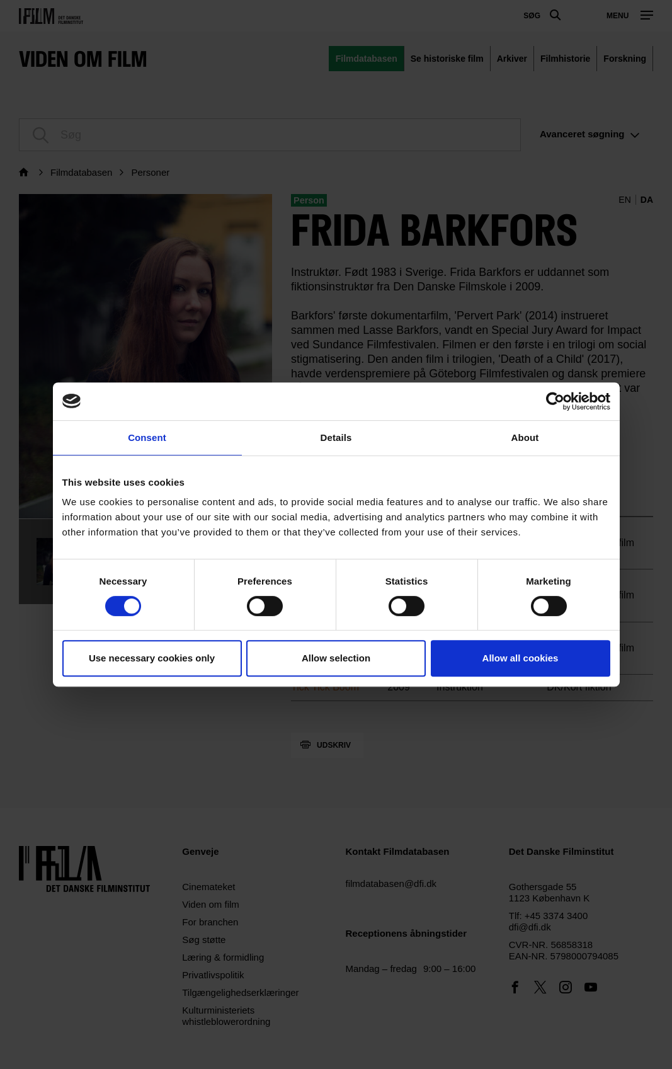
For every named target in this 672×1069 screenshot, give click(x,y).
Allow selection (336, 658)
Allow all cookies (520, 658)
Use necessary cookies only (152, 658)
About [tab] (525, 437)
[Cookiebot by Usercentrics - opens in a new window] (555, 401)
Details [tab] (336, 437)
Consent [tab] (147, 437)
